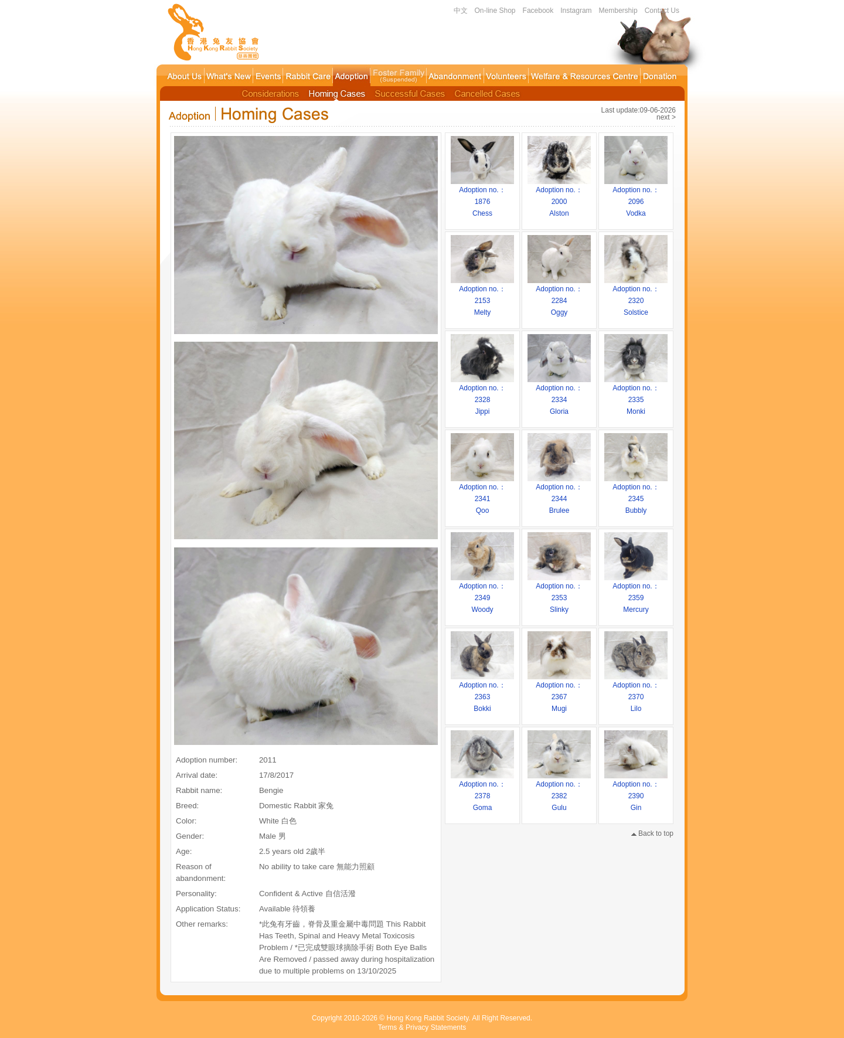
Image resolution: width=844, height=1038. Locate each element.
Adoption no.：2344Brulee (559, 495)
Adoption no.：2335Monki (636, 396)
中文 (461, 10)
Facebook (538, 10)
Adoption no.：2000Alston (559, 197)
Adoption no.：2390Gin (636, 792)
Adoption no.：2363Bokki (482, 693)
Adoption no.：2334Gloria (559, 396)
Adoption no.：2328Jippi (482, 396)
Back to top (652, 833)
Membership (618, 10)
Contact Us (662, 10)
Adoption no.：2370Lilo (636, 693)
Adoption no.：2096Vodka (636, 197)
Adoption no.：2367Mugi (559, 693)
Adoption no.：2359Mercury (636, 594)
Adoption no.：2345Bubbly (636, 495)
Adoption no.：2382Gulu (559, 792)
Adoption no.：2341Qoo (482, 495)
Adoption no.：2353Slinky (559, 594)
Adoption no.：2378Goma (482, 792)
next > (666, 117)
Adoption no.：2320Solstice (636, 296)
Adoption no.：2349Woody (482, 594)
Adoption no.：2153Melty (482, 296)
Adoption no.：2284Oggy (559, 296)
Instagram (575, 10)
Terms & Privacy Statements (422, 1027)
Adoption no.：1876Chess (482, 197)
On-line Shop (495, 10)
